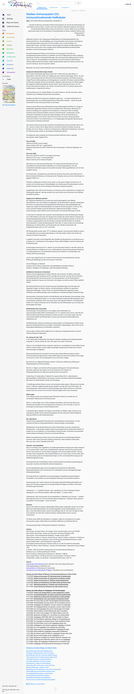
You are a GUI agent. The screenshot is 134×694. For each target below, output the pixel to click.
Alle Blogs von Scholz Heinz (35, 684)
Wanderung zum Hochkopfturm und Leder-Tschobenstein (43, 669)
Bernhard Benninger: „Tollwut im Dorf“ (37, 667)
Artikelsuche (53, 7)
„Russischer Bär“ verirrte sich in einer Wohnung (40, 665)
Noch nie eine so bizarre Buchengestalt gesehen (40, 679)
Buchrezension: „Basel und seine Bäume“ (38, 663)
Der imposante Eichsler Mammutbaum (38, 675)
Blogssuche (42, 7)
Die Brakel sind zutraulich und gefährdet (38, 677)
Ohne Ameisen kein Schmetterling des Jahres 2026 (41, 657)
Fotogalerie (65, 7)
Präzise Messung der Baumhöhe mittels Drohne (40, 671)
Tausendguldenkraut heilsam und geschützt (39, 673)
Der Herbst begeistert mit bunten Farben (38, 661)
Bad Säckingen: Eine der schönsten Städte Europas (41, 655)
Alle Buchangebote (8, 105)
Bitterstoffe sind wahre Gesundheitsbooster (39, 651)
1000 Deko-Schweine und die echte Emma (39, 659)
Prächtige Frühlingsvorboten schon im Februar (40, 653)
